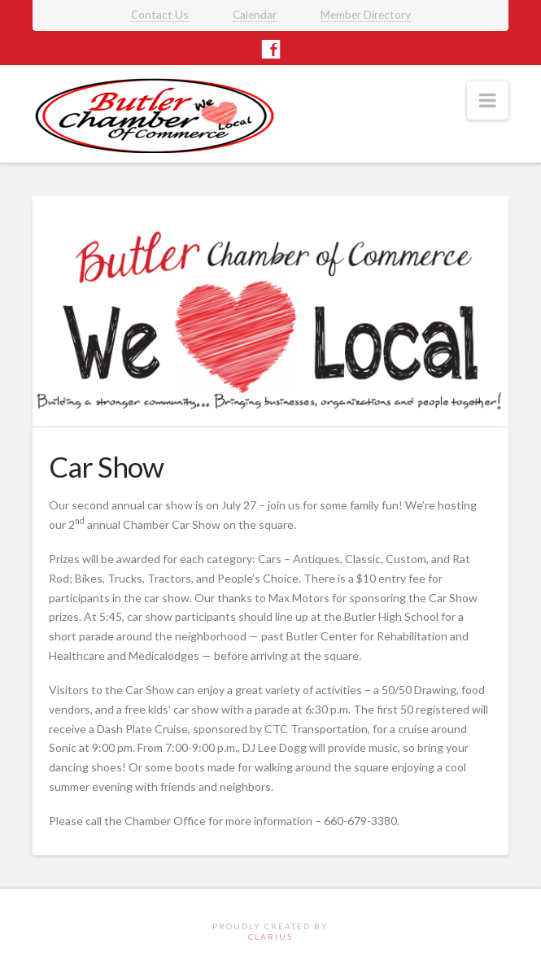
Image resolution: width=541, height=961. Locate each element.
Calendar (255, 14)
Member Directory (366, 14)
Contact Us (160, 14)
